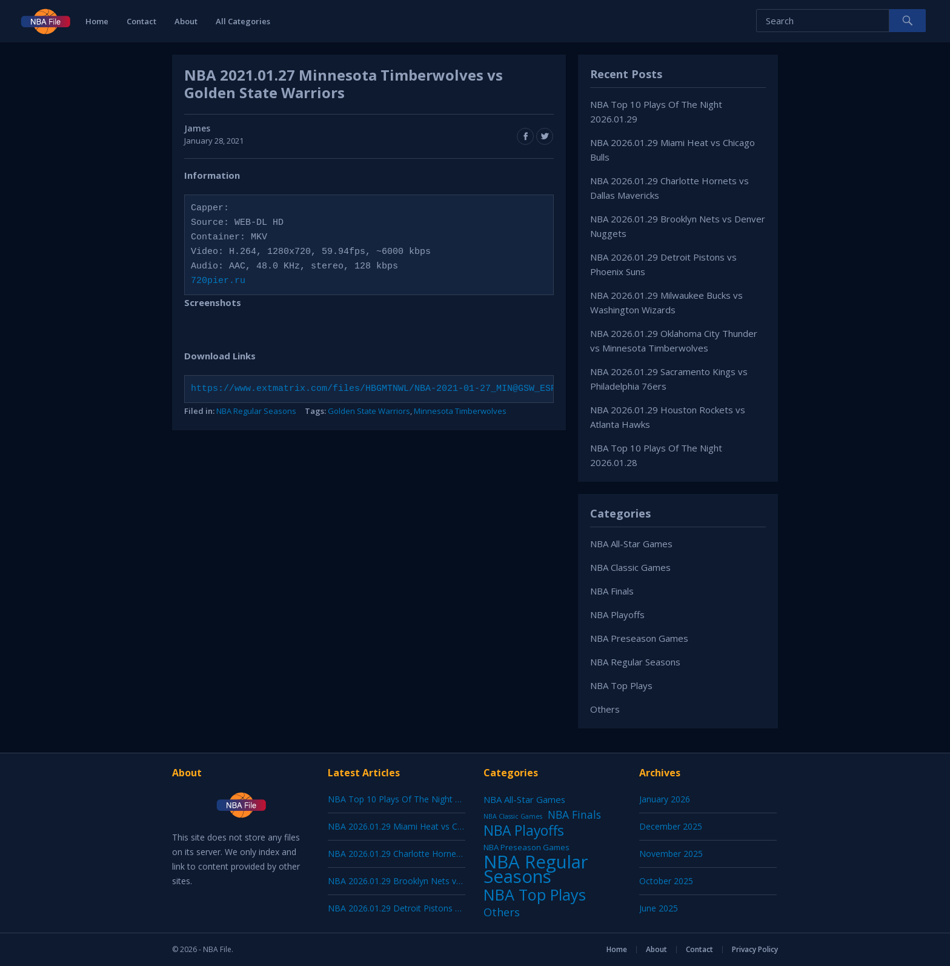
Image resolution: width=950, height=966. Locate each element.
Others (605, 709)
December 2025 (670, 826)
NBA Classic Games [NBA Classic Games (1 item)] (512, 816)
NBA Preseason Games (639, 638)
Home (96, 21)
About (186, 21)
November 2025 (671, 853)
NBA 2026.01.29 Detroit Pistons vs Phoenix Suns (423, 908)
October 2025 (666, 881)
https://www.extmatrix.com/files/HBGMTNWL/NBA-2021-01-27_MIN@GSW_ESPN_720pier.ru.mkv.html (431, 389)
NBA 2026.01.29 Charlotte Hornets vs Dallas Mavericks (435, 853)
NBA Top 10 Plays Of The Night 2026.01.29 (412, 799)
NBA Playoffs (617, 614)
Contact (141, 21)
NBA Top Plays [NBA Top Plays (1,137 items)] (534, 894)
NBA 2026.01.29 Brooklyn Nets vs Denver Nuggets (427, 881)
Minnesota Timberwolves (460, 410)
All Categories (243, 21)
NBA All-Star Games (631, 544)
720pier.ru (218, 281)
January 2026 (664, 799)
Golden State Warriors (369, 410)
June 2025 (658, 908)
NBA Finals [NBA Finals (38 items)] (574, 814)
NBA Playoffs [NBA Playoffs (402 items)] (523, 831)
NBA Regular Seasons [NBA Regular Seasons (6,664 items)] (535, 869)
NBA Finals (612, 591)
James (197, 128)
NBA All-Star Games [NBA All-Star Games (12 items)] (524, 799)
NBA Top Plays (621, 685)
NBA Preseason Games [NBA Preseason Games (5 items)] (526, 847)
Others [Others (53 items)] (501, 912)
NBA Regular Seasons (256, 410)
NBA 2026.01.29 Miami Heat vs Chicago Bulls (416, 826)
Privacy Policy (755, 949)
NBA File (217, 949)
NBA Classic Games (630, 567)
